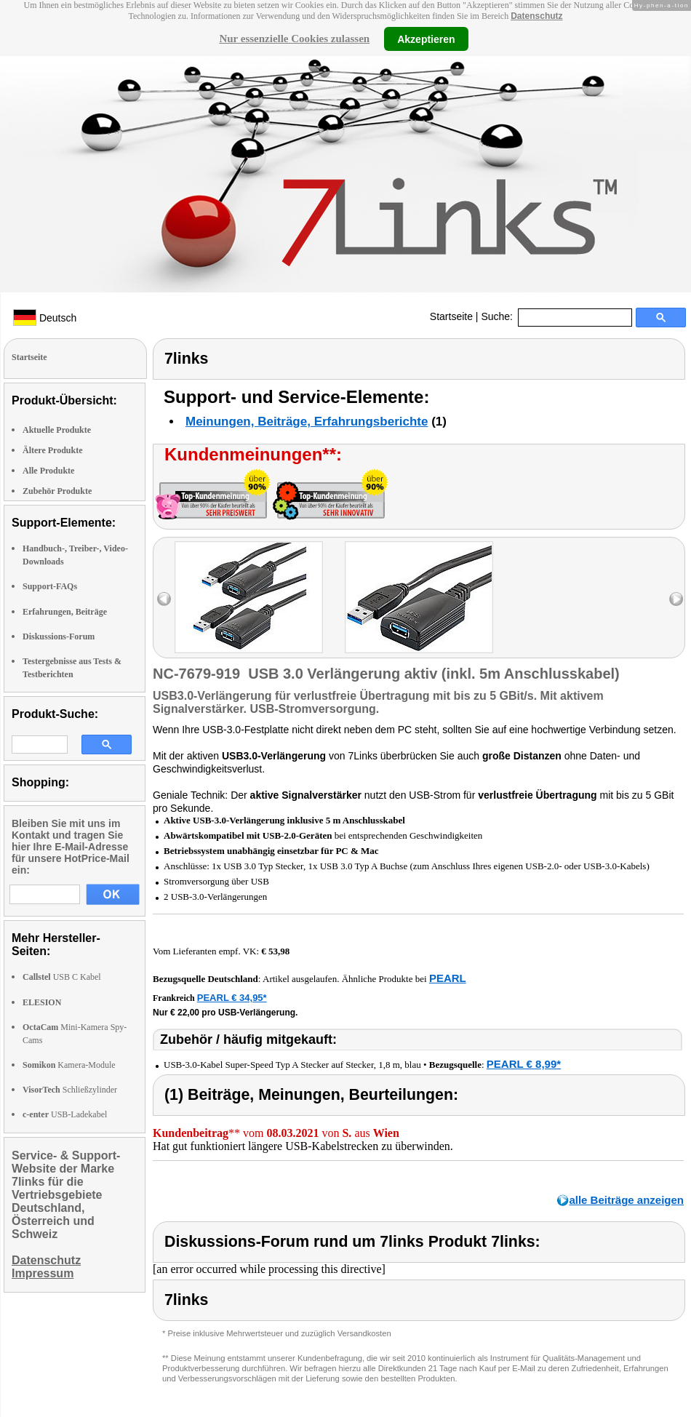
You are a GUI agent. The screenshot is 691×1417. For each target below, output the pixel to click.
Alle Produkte (48, 471)
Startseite (451, 316)
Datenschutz (536, 16)
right (676, 599)
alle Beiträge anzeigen (626, 1200)
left (164, 599)
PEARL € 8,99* (524, 1064)
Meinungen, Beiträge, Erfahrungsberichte (306, 421)
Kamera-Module (69, 1065)
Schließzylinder (70, 1090)
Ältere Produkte (53, 450)
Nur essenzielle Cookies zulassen (294, 38)
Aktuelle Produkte (57, 430)
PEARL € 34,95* (232, 997)
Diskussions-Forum (59, 636)
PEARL (447, 978)
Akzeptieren (426, 38)
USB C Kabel (62, 977)
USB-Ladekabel (65, 1114)
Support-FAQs (50, 586)
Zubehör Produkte (57, 491)
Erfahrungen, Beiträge (65, 612)
